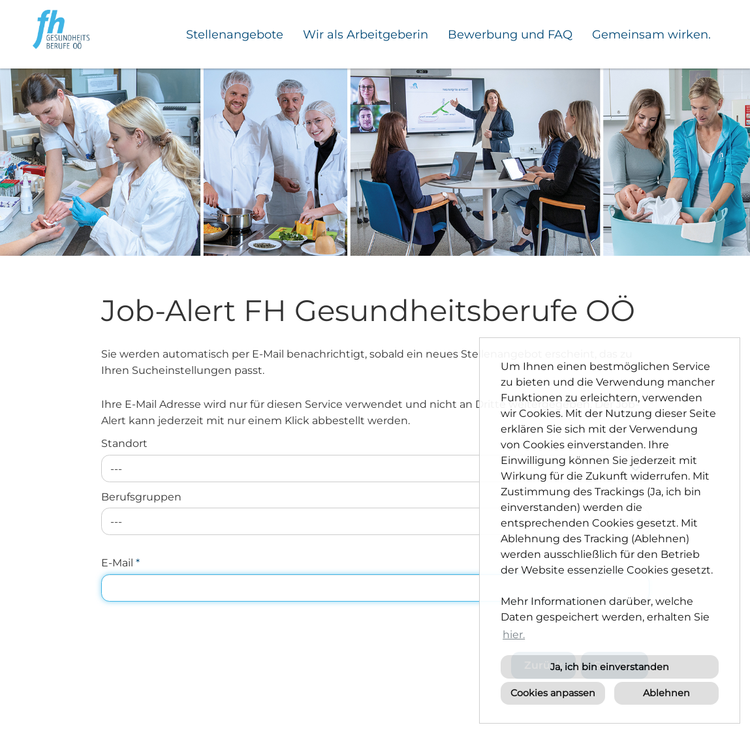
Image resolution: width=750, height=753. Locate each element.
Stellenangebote (234, 34)
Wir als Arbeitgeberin (365, 34)
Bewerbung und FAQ (510, 34)
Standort (124, 443)
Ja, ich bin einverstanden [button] (609, 667)
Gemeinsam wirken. (651, 34)
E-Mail (120, 563)
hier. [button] (514, 634)
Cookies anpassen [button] (552, 693)
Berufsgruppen (141, 497)
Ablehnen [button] (666, 693)
